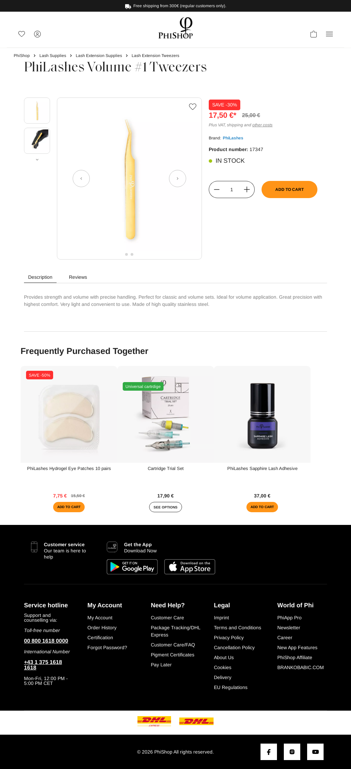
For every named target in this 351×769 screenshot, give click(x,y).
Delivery (222, 677)
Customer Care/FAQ (173, 644)
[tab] (40, 277)
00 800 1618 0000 (46, 641)
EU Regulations (230, 687)
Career (284, 637)
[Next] (177, 178)
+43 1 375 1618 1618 (43, 664)
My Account (99, 617)
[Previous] (81, 178)
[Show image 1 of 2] (126, 254)
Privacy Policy (229, 637)
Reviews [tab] (78, 277)
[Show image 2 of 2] (132, 254)
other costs (262, 125)
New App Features (297, 647)
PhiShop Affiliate (294, 657)
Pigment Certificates (172, 654)
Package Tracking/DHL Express (175, 631)
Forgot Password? (107, 647)
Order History (102, 627)
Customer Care (167, 617)
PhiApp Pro (289, 617)
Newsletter (288, 627)
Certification (100, 637)
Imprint (221, 617)
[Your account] (37, 35)
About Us (224, 657)
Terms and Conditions (237, 627)
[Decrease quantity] (216, 189)
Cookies (222, 667)
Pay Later (161, 664)
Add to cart (289, 189)
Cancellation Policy (234, 647)
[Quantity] (232, 189)
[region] (109, 178)
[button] (329, 35)
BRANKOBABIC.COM (300, 667)
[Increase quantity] (247, 189)
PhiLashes (233, 138)
